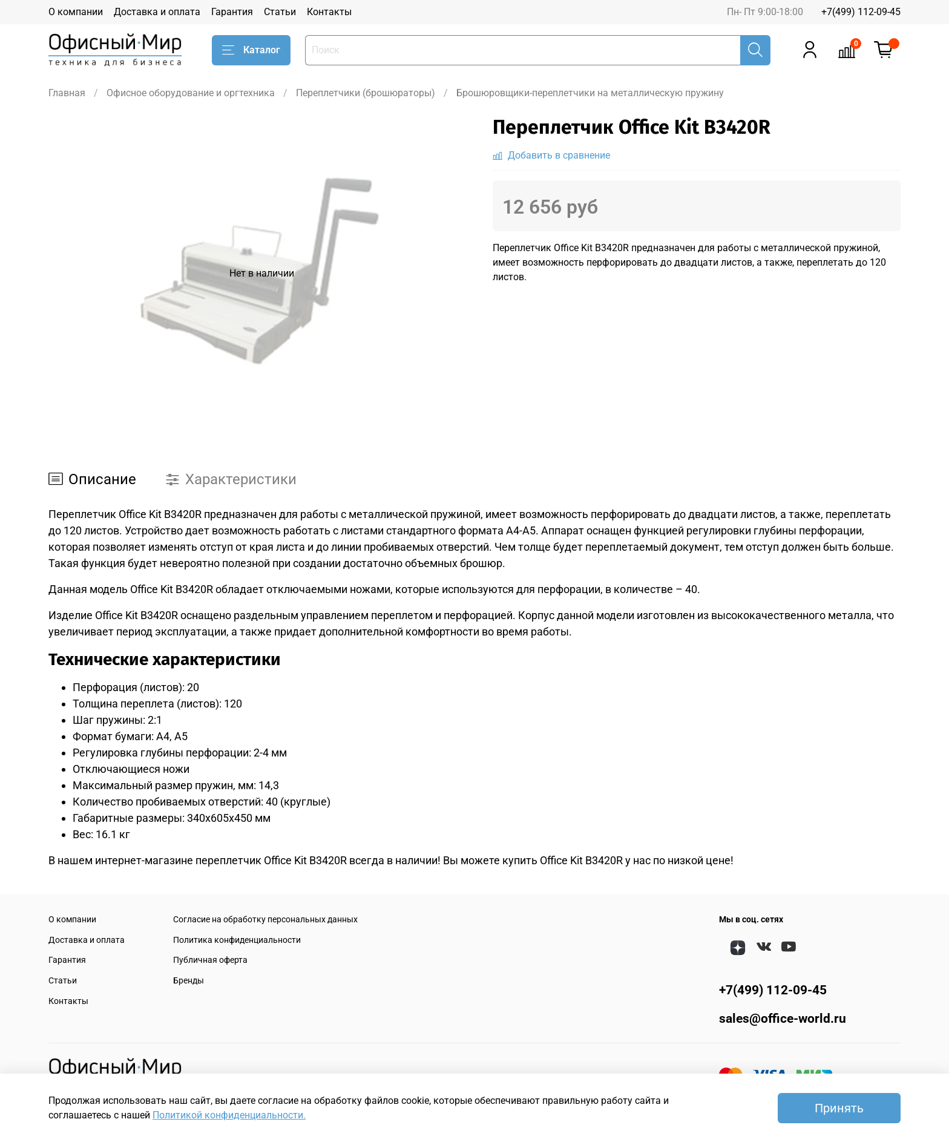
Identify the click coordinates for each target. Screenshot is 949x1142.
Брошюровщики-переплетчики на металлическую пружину (590, 93)
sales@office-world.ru (782, 1018)
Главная (66, 93)
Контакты (329, 12)
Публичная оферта (210, 960)
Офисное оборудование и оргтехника (191, 93)
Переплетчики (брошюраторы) (365, 93)
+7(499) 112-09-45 (861, 12)
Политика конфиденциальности (237, 940)
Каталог (251, 50)
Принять (839, 1108)
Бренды (188, 981)
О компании (75, 12)
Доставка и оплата (157, 12)
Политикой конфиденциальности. (229, 1115)
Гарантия (232, 12)
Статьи (280, 12)
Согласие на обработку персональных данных (265, 919)
